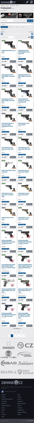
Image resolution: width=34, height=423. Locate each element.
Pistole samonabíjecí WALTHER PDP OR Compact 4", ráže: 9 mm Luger (8, 242)
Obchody (3, 403)
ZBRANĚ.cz (3, 5)
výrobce (3, 24)
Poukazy (19, 408)
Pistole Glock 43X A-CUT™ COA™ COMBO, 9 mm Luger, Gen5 (24, 76)
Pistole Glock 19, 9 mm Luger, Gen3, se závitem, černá (8, 194)
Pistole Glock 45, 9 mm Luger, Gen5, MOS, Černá (24, 148)
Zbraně (3, 395)
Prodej (7, 5)
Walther (21, 105)
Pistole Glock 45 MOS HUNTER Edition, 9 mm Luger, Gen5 (24, 52)
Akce (2, 412)
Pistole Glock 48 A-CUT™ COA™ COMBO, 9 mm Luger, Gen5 (8, 76)
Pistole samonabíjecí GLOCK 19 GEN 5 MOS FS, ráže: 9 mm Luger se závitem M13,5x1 (25, 266)
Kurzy (3, 410)
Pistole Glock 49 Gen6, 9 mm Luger (8, 51)
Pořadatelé (20, 410)
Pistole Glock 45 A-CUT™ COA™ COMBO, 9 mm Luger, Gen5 (8, 100)
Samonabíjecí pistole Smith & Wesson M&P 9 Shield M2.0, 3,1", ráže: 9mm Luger (8, 266)
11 (21, 335)
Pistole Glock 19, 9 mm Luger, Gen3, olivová (23, 193)
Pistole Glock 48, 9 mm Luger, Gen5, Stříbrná (23, 171)
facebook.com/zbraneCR (10, 391)
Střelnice (4, 401)
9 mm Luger (5, 59)
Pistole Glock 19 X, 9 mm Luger (8, 218)
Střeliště (20, 401)
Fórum (19, 414)
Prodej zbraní (12, 5)
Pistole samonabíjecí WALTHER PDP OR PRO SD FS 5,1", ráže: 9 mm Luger (9, 314)
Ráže (18, 395)
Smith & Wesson (6, 271)
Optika (19, 399)
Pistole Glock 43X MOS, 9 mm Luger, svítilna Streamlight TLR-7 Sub (8, 124)
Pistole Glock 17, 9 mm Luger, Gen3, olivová (23, 218)
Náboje (3, 397)
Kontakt (3, 387)
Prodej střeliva (6, 405)
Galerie (3, 414)
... (19, 335)
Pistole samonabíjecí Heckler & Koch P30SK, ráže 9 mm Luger (25, 290)
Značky (19, 405)
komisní (22, 27)
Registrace (8, 387)
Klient (13, 387)
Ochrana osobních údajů (21, 387)
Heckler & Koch (22, 295)
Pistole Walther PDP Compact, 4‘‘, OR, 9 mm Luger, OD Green (24, 100)
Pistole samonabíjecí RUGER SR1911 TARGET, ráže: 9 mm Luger (8, 290)
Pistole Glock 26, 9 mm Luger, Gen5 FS (23, 123)
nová (16, 27)
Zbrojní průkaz (21, 412)
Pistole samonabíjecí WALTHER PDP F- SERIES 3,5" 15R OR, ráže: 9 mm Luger (24, 315)
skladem (3, 29)
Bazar (3, 408)
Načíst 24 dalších (17, 332)
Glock (4, 57)
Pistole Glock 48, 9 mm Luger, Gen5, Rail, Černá (7, 148)
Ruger (4, 175)
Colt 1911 (11, 27)
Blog (2, 416)
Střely (19, 397)
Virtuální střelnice (7, 399)
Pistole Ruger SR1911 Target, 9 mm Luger (9, 171)
